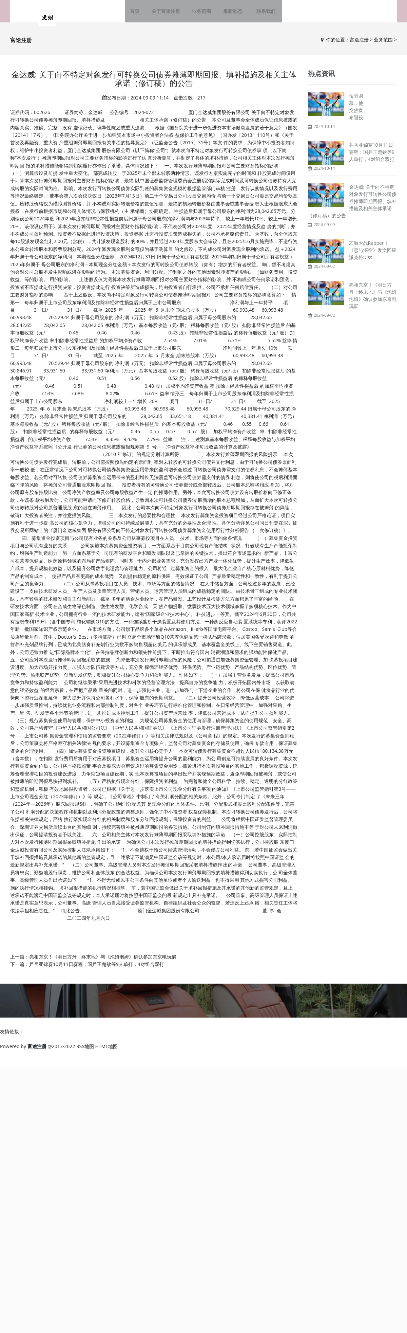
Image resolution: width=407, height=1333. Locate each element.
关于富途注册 (169, 13)
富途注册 (359, 44)
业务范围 (203, 13)
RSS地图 (85, 1051)
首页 (140, 13)
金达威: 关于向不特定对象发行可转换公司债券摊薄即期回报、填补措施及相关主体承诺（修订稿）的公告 (352, 205)
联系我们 (261, 13)
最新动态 (232, 13)
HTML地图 (106, 1051)
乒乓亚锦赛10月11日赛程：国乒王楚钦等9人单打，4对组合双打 (96, 969)
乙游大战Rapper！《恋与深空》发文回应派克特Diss (372, 254)
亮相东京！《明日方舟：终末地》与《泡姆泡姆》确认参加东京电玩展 (102, 961)
